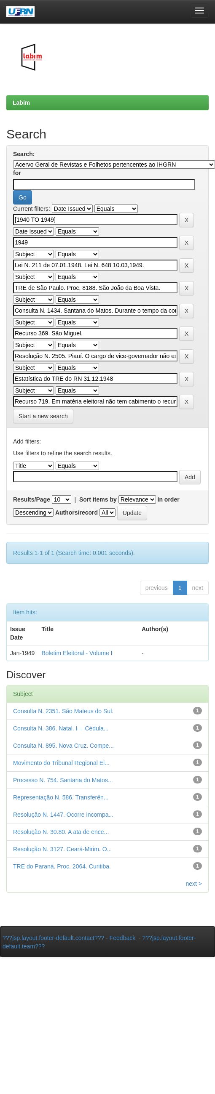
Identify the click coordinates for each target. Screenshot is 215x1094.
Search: (24, 154)
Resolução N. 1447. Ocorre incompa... (63, 814)
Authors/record (76, 512)
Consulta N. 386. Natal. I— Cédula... (60, 728)
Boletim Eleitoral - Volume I (76, 653)
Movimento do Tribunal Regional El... (61, 762)
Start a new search (43, 416)
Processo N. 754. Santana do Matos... (63, 780)
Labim (21, 102)
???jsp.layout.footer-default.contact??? (53, 938)
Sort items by (98, 499)
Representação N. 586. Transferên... (60, 797)
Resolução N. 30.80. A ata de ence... (61, 831)
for (17, 173)
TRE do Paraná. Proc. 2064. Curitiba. (62, 866)
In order (169, 499)
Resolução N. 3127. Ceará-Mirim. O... (62, 849)
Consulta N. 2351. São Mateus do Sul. (63, 711)
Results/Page (31, 499)
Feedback (122, 938)
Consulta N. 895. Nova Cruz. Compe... (63, 745)
